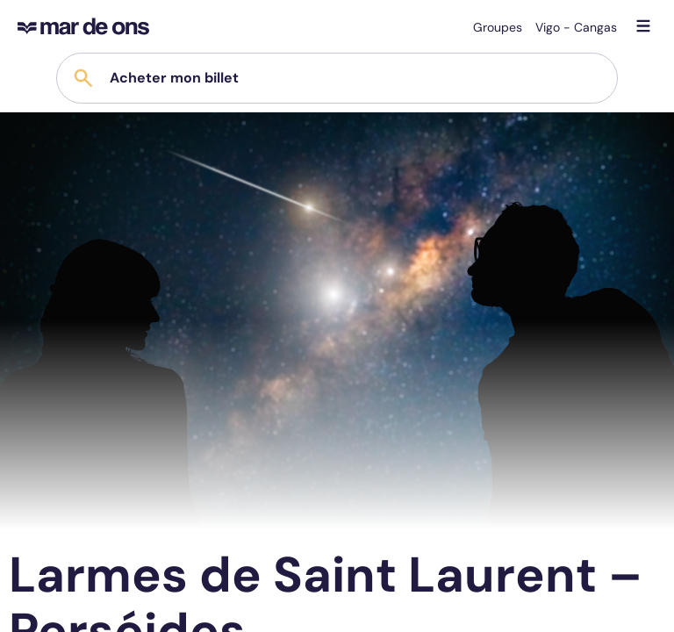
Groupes (497, 27)
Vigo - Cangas (576, 27)
